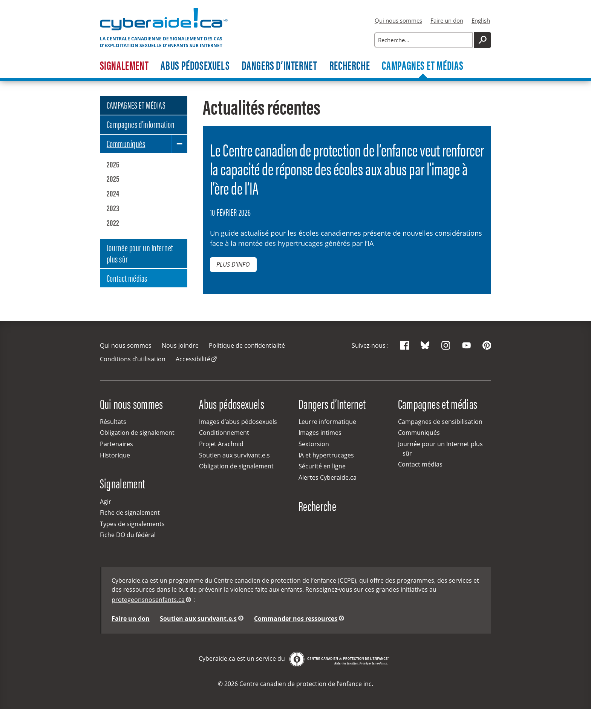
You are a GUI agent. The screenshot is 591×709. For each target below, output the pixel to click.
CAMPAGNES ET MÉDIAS (136, 104)
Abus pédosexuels (195, 65)
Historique (115, 455)
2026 (113, 164)
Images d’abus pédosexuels (238, 421)
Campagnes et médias (423, 65)
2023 (113, 208)
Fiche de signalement (130, 512)
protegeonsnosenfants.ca (148, 599)
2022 (113, 222)
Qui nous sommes (398, 20)
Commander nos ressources (295, 618)
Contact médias (127, 277)
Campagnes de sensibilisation (440, 421)
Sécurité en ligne (322, 466)
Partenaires (116, 444)
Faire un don (446, 20)
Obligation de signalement (137, 432)
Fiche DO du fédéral (128, 535)
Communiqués (126, 143)
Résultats (113, 421)
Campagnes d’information (141, 123)
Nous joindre (180, 345)
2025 (113, 178)
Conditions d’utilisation (132, 359)
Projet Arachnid (221, 444)
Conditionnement (224, 432)
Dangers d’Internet (279, 65)
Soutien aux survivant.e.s (234, 455)
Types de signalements (132, 524)
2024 (113, 193)
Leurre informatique (327, 421)
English (481, 20)
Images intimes (320, 432)
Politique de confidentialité (247, 345)
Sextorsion (314, 444)
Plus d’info (233, 264)
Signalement (124, 65)
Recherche (349, 65)
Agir (105, 501)
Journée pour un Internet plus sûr (140, 253)
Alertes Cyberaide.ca (328, 477)
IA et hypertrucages (326, 455)
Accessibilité (193, 359)
